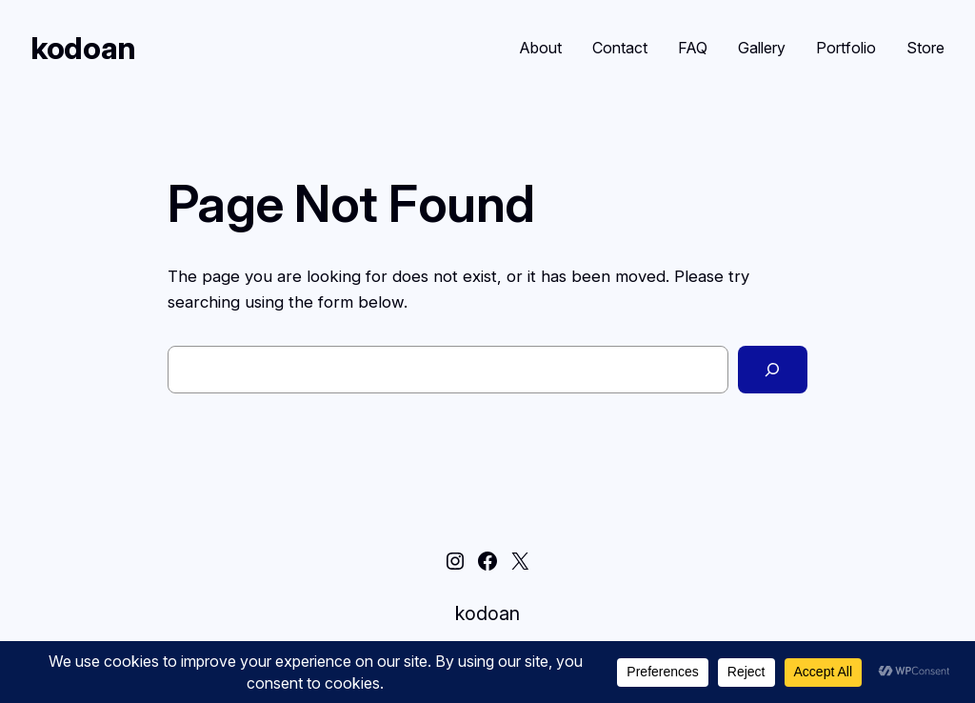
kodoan (83, 48)
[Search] (772, 370)
